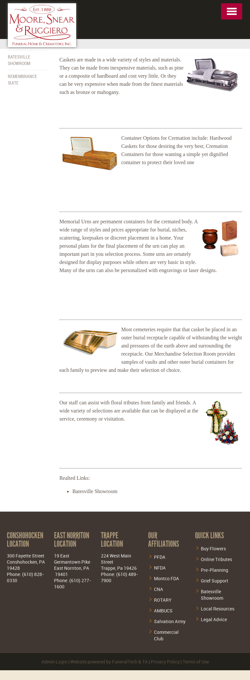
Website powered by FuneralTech (103, 662)
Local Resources (217, 609)
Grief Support (214, 581)
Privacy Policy (165, 662)
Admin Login (54, 662)
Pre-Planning (214, 570)
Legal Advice (214, 619)
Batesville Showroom (94, 491)
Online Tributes (216, 559)
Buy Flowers (213, 548)
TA (145, 662)
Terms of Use (196, 662)
